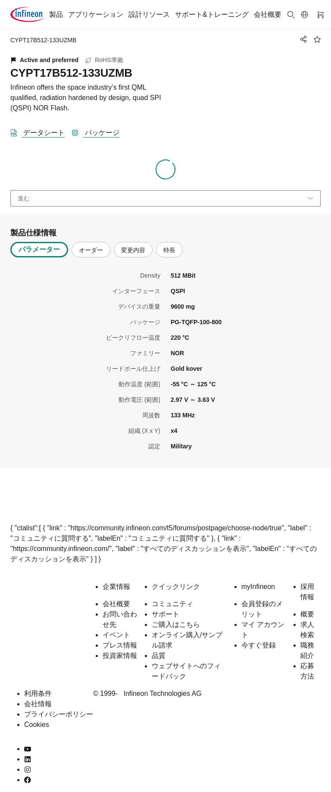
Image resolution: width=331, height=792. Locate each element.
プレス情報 (120, 645)
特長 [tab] (169, 250)
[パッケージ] (99, 131)
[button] (305, 14)
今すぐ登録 (258, 645)
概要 (307, 614)
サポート (165, 614)
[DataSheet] (41, 131)
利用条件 (38, 693)
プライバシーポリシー (58, 714)
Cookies (36, 724)
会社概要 (267, 14)
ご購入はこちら (176, 624)
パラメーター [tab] (39, 249)
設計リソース (149, 14)
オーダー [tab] (91, 250)
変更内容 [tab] (133, 250)
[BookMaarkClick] (317, 39)
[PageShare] (302, 39)
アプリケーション (95, 14)
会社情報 (38, 703)
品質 (159, 655)
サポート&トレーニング (212, 14)
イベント (116, 635)
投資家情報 (120, 655)
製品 (56, 14)
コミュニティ (172, 603)
